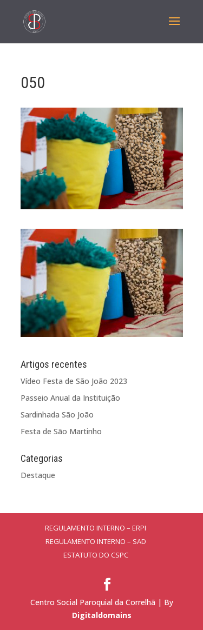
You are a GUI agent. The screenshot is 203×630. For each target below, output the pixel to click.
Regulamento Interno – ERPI (95, 528)
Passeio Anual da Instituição (70, 398)
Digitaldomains (102, 615)
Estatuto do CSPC (95, 555)
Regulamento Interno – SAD (95, 541)
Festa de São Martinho (61, 431)
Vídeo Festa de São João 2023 (74, 381)
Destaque (38, 475)
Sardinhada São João (57, 414)
